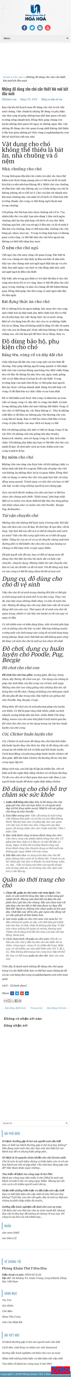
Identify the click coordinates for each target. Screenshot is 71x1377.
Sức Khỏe (7, 1305)
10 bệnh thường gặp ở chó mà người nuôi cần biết (31, 1141)
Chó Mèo (7, 1311)
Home (6, 77)
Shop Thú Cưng (11, 1316)
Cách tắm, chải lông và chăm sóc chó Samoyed (29, 1347)
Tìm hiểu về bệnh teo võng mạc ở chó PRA (27, 1174)
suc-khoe (7, 1238)
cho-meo (18, 77)
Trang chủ (36, 1008)
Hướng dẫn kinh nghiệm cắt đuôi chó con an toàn (31, 1206)
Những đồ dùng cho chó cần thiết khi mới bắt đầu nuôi (35, 91)
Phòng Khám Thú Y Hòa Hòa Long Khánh (46, 1374)
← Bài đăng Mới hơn (14, 1008)
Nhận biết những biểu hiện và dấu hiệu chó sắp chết (33, 1190)
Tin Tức (6, 1300)
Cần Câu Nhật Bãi (12, 1322)
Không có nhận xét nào (51, 99)
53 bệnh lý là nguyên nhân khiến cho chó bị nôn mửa (34, 1157)
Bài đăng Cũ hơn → (58, 1008)
